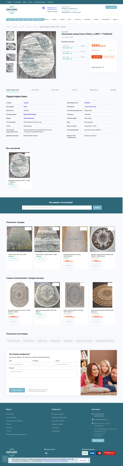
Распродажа (38, 19)
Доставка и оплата (39, 2)
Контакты (50, 2)
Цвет (69, 19)
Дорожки (28, 19)
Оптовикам (55, 427)
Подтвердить (83, 460)
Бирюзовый (27, 114)
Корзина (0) (112, 7)
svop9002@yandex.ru (101, 419)
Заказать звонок (52, 11)
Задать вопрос (17, 390)
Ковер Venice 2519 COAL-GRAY (17, 254)
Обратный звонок (98, 440)
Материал (87, 19)
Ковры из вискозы (28, 341)
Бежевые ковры (42, 341)
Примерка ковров (57, 414)
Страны (54, 19)
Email (57, 361)
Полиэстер (92, 106)
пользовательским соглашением (55, 461)
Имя (10, 361)
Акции (24, 2)
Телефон (35, 361)
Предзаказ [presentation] (94, 90)
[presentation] (23, 382)
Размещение (105, 19)
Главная (9, 2)
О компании (17, 2)
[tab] (12, 90)
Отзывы (8, 424)
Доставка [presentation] (55, 90)
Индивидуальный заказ (59, 417)
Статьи (8, 431)
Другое (115, 19)
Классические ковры (13, 341)
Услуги (30, 2)
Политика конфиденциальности (16, 434)
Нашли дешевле (96, 67)
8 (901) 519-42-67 (52, 7)
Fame (35, 26)
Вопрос (11, 368)
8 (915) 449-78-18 (52, 9)
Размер (96, 19)
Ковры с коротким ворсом (84, 341)
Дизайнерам (56, 431)
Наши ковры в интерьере (14, 421)
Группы (46, 19)
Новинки (19, 19)
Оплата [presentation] (74, 90)
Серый (34, 114)
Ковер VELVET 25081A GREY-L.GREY (46, 254)
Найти (97, 207)
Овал (25, 118)
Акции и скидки (11, 417)
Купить (98, 56)
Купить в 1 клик (109, 56)
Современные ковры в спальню (105, 341)
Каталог (10, 19)
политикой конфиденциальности (38, 391)
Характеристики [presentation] (12, 90)
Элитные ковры (68, 341)
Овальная (30, 118)
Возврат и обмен (57, 424)
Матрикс (29, 26)
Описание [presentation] (35, 90)
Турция (22, 26)
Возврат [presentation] (113, 90)
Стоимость (77, 19)
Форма (62, 19)
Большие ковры (55, 341)
